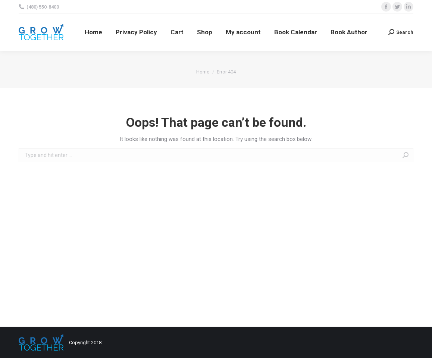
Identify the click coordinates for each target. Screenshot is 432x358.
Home (202, 72)
